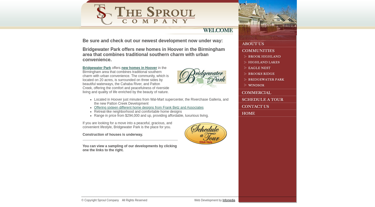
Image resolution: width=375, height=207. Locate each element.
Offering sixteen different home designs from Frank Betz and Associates (149, 108)
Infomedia (228, 200)
